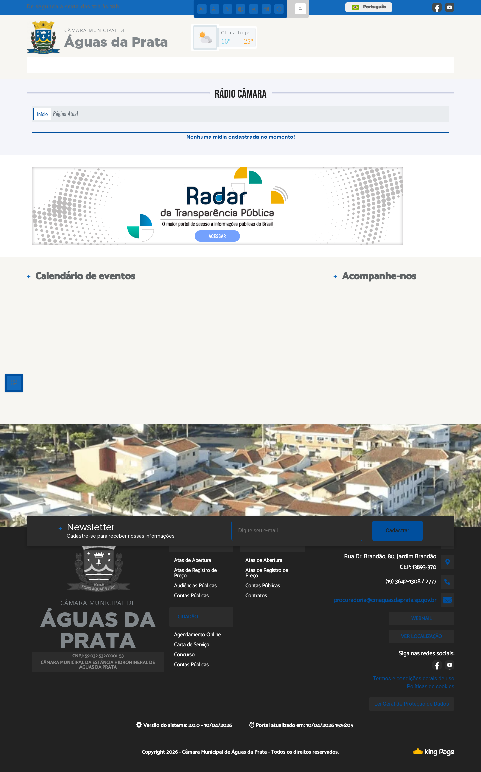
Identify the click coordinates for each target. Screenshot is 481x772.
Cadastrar (397, 530)
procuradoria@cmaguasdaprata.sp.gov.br (385, 600)
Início (42, 114)
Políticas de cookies (430, 686)
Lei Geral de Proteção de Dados (411, 704)
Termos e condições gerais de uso (413, 678)
